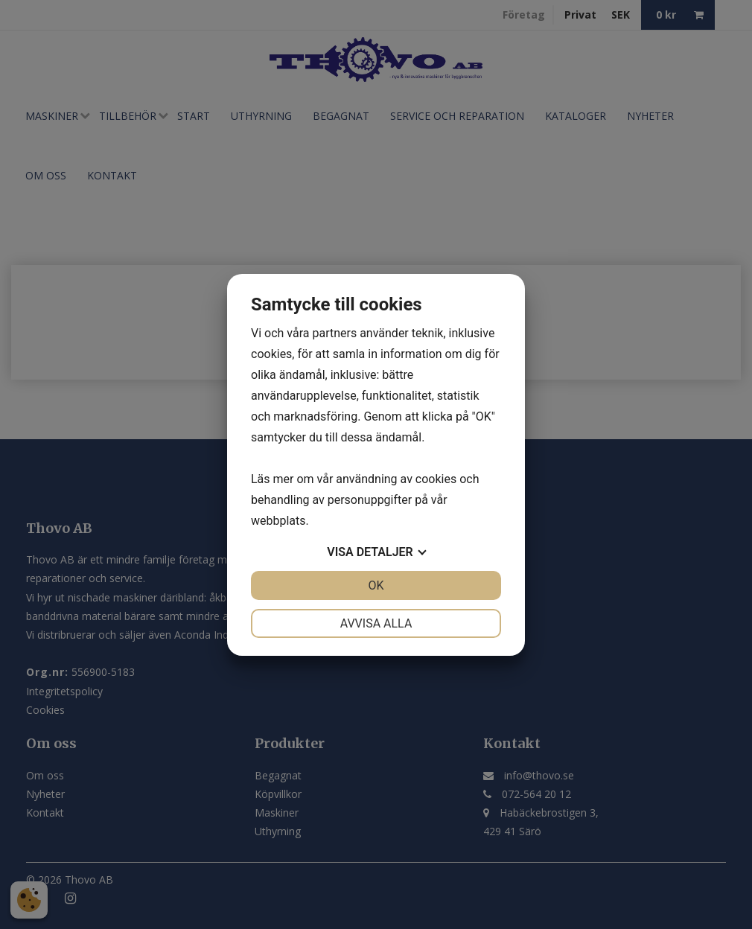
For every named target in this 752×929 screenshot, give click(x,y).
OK (375, 585)
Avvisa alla (376, 623)
